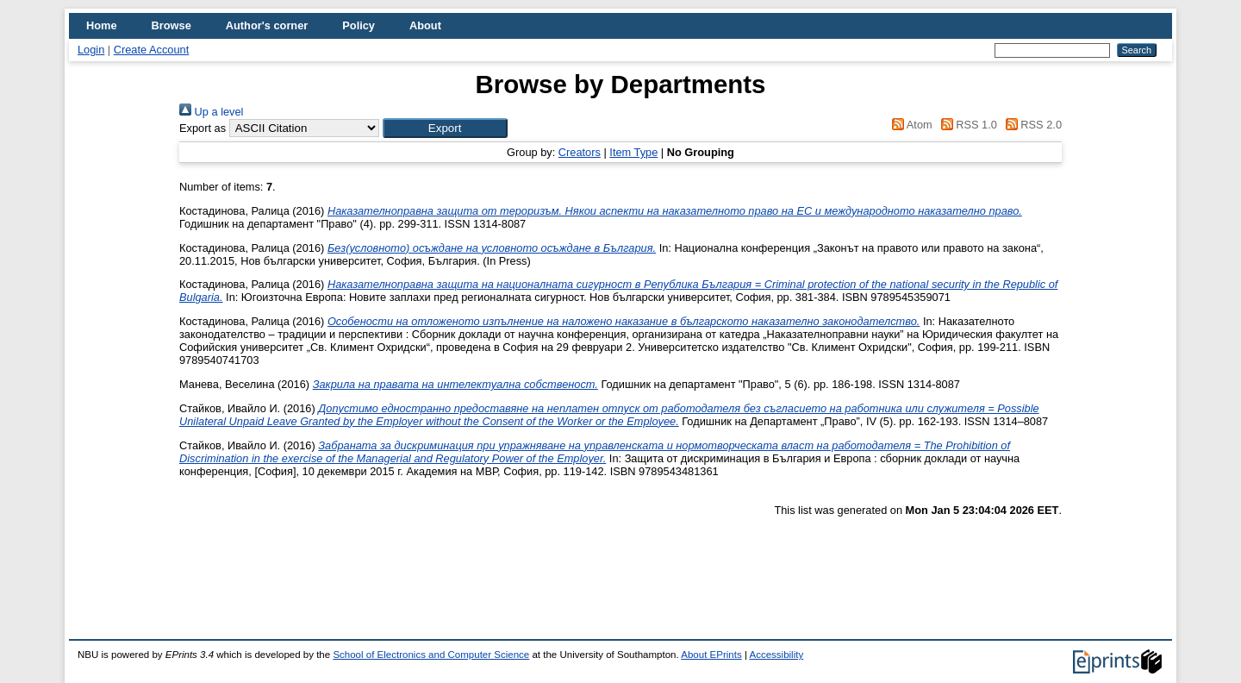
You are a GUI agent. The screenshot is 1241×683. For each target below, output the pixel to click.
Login (91, 49)
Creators (579, 152)
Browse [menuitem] (171, 25)
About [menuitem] (425, 25)
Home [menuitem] (101, 25)
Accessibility (776, 654)
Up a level (211, 111)
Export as (202, 128)
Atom (909, 124)
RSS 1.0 (966, 124)
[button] (445, 128)
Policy (358, 25)
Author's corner (267, 25)
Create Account (152, 49)
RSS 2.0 (1031, 124)
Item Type (633, 152)
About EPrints (711, 654)
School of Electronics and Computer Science (431, 654)
